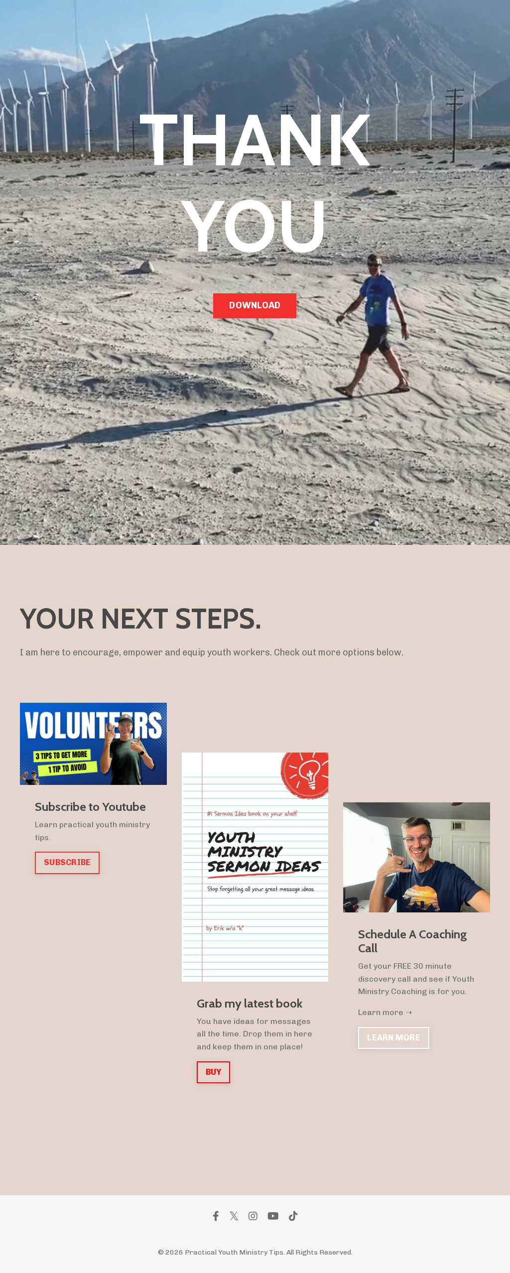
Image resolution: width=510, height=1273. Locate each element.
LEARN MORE (393, 1037)
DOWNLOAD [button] (254, 305)
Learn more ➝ (385, 1012)
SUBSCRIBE (67, 862)
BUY (214, 1072)
